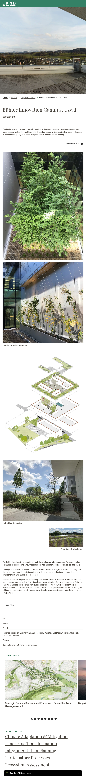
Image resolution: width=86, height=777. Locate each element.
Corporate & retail (10, 645)
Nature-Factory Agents (27, 645)
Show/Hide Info (72, 144)
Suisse (6, 623)
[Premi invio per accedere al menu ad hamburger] (82, 3)
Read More (8, 607)
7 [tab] (52, 719)
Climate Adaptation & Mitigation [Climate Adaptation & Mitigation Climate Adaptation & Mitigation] (36, 736)
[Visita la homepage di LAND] (15, 4)
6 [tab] (49, 719)
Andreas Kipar (37, 633)
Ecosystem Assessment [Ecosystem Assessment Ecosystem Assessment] (27, 764)
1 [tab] (32, 719)
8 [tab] (55, 719)
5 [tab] (45, 719)
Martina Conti (25, 633)
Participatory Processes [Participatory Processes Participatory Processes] (27, 757)
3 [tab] (38, 719)
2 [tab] (35, 719)
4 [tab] (42, 719)
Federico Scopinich (11, 633)
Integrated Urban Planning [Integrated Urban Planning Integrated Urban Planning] (30, 750)
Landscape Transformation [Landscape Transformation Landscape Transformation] (31, 743)
